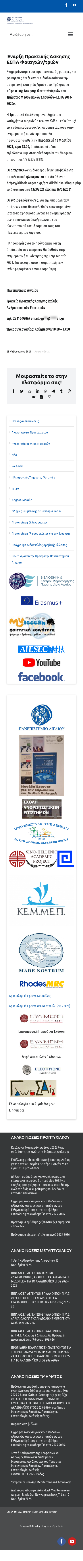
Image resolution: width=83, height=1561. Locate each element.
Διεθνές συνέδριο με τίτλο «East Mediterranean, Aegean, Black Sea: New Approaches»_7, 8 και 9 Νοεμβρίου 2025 (41, 1494)
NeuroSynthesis (55, 1526)
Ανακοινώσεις (42, 351)
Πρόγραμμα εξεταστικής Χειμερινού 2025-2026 (40, 1234)
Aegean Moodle (22, 500)
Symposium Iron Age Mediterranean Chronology (41, 1482)
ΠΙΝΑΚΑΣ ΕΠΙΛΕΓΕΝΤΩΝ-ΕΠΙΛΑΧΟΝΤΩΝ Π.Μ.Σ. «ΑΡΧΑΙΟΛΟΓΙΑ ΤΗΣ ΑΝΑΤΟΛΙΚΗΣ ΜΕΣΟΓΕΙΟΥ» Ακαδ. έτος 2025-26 (40, 1318)
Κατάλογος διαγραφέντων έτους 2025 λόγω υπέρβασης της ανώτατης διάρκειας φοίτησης (40, 1149)
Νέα (14, 455)
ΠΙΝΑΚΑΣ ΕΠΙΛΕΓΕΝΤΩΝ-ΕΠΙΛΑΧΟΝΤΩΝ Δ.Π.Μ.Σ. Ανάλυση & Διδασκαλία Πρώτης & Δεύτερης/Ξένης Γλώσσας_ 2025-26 (37, 1335)
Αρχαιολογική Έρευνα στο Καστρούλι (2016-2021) (39, 1006)
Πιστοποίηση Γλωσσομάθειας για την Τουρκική (41, 533)
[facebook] (61, 1541)
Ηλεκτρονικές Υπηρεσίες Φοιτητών (33, 477)
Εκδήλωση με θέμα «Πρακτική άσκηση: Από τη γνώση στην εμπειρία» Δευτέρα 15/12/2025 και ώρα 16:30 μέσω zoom (40, 1163)
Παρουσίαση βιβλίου (24, 1424)
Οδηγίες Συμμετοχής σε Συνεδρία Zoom (36, 511)
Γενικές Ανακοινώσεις (25, 421)
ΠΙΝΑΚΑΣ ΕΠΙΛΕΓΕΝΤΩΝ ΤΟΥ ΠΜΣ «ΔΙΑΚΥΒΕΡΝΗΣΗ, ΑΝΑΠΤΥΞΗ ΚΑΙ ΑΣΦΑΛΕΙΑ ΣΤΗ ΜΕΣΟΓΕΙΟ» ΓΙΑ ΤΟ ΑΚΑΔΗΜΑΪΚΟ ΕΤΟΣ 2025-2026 (41, 1279)
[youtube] (72, 1541)
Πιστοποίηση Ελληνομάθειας (29, 522)
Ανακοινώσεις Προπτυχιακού (30, 432)
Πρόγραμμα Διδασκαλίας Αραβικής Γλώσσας (39, 545)
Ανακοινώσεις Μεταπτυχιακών (31, 444)
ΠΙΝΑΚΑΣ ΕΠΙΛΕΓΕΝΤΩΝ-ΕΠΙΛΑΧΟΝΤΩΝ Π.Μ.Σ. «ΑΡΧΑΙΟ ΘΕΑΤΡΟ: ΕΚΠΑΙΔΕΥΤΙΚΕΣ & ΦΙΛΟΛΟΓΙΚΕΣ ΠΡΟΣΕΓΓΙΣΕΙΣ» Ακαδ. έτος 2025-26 (40, 1299)
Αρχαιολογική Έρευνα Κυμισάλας (29, 996)
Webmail (17, 466)
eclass (15, 489)
